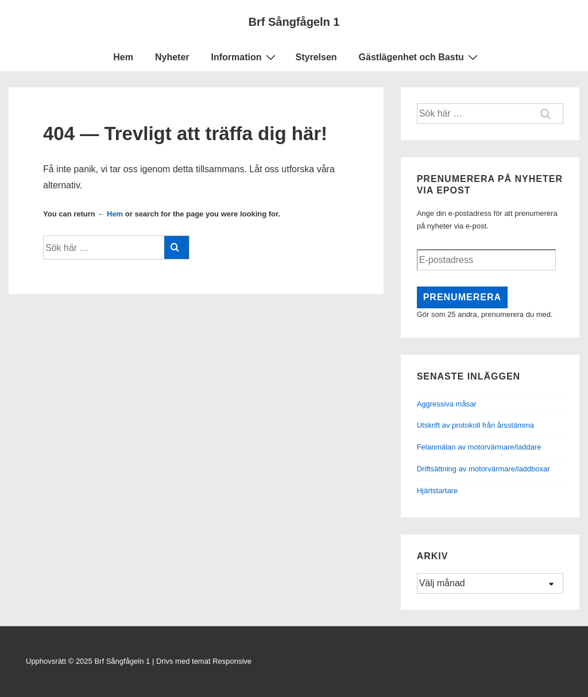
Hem (123, 57)
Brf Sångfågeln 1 (294, 22)
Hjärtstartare (437, 490)
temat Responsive (222, 661)
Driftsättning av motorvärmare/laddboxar (483, 468)
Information (244, 57)
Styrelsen (316, 57)
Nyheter (172, 57)
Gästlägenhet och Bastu (420, 57)
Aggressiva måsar (447, 404)
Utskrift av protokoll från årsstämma (475, 425)
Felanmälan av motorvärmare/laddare (479, 447)
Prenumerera (462, 297)
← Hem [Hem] (110, 214)
